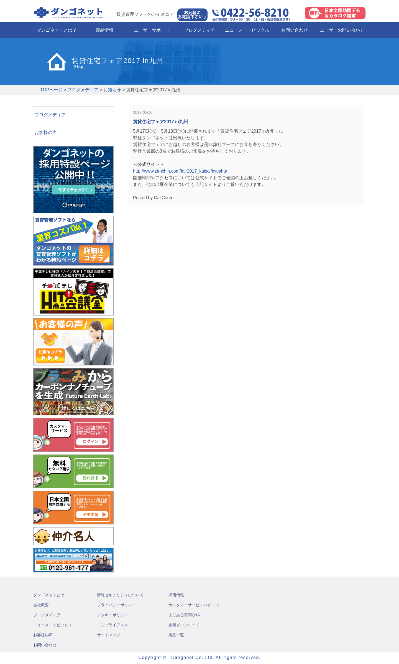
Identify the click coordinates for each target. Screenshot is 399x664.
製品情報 (104, 30)
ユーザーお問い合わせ (342, 30)
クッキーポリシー (112, 615)
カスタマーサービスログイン (193, 605)
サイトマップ (108, 635)
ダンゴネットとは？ (57, 30)
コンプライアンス (112, 625)
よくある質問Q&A (184, 615)
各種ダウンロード (184, 625)
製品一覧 (176, 635)
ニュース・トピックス (247, 30)
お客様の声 (46, 132)
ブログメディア (199, 30)
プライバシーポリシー (116, 605)
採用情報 (176, 595)
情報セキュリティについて (120, 595)
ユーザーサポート (152, 30)
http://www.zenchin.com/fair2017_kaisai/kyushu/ (180, 171)
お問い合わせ (294, 30)
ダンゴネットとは (48, 595)
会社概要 (41, 605)
